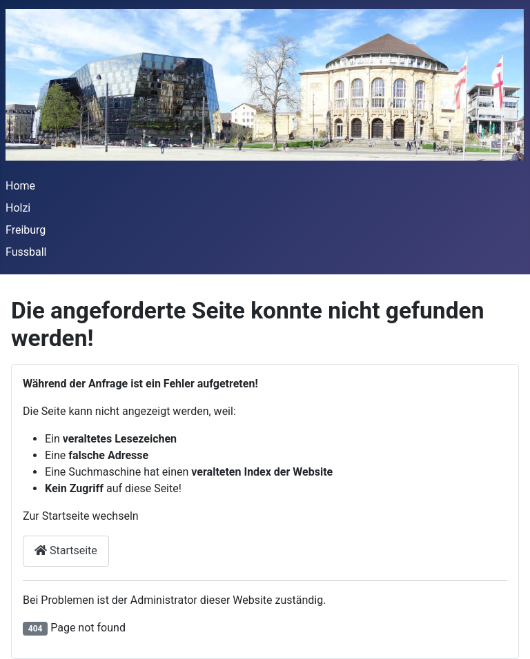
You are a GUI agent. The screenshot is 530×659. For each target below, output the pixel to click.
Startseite (66, 550)
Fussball (26, 251)
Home (20, 185)
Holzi (18, 207)
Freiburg (26, 229)
